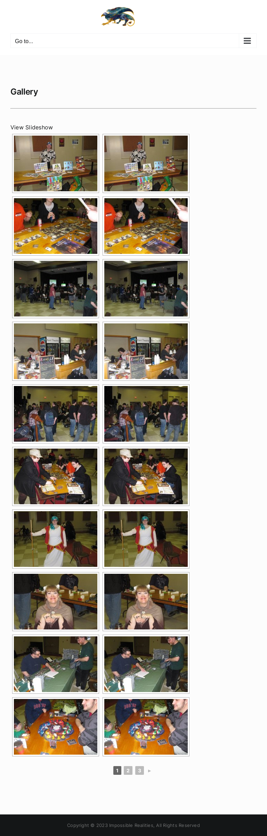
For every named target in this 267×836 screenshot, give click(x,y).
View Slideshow (31, 127)
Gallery (24, 92)
